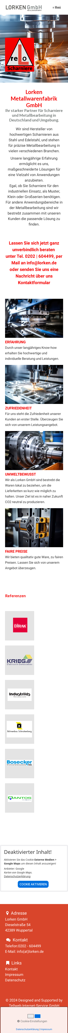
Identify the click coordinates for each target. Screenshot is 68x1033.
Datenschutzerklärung (17, 876)
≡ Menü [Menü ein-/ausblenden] (57, 7)
